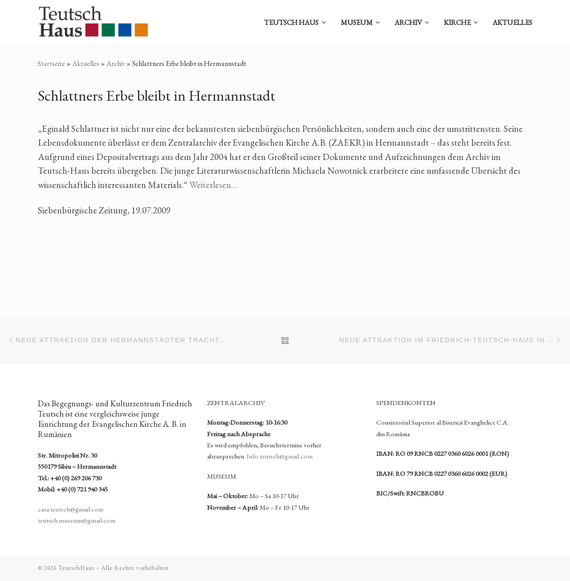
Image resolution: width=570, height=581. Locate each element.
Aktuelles (85, 63)
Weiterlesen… (213, 185)
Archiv (115, 63)
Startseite (51, 63)
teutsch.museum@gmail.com (76, 520)
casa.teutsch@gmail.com (70, 509)
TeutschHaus (76, 568)
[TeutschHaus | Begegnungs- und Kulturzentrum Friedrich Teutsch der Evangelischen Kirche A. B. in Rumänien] (93, 19)
